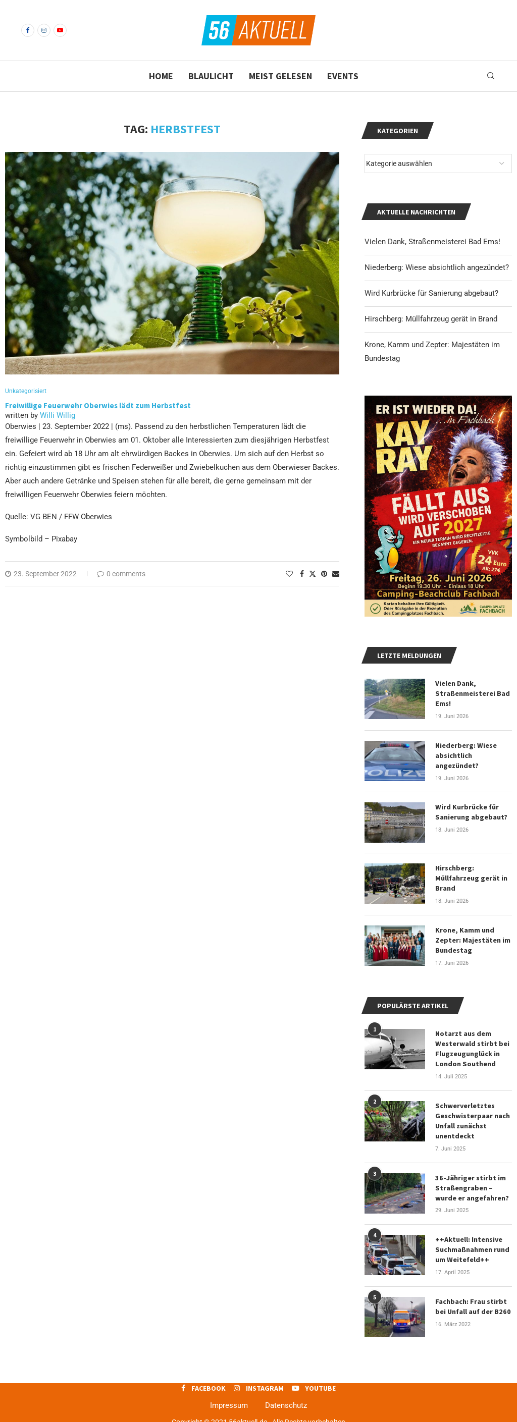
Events (342, 76)
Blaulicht (211, 76)
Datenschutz (286, 1400)
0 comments (121, 574)
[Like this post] (289, 574)
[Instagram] (43, 30)
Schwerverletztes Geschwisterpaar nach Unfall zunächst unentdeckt (472, 1117)
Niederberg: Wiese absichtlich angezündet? (437, 267)
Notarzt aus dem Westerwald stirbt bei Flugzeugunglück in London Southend (472, 1045)
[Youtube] (60, 30)
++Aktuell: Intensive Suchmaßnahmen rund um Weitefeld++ (472, 1244)
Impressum (229, 1400)
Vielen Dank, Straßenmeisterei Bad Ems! (432, 241)
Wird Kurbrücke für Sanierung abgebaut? (431, 293)
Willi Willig (57, 415)
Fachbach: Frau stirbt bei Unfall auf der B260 (472, 1301)
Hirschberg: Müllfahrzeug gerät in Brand (431, 318)
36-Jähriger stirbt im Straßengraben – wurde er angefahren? (472, 1183)
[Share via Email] (335, 574)
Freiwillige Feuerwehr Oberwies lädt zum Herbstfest (98, 406)
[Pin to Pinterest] (324, 574)
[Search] (491, 76)
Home (161, 76)
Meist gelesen (280, 76)
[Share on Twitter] (312, 574)
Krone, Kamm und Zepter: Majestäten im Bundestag (472, 938)
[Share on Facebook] (302, 574)
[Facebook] (27, 30)
